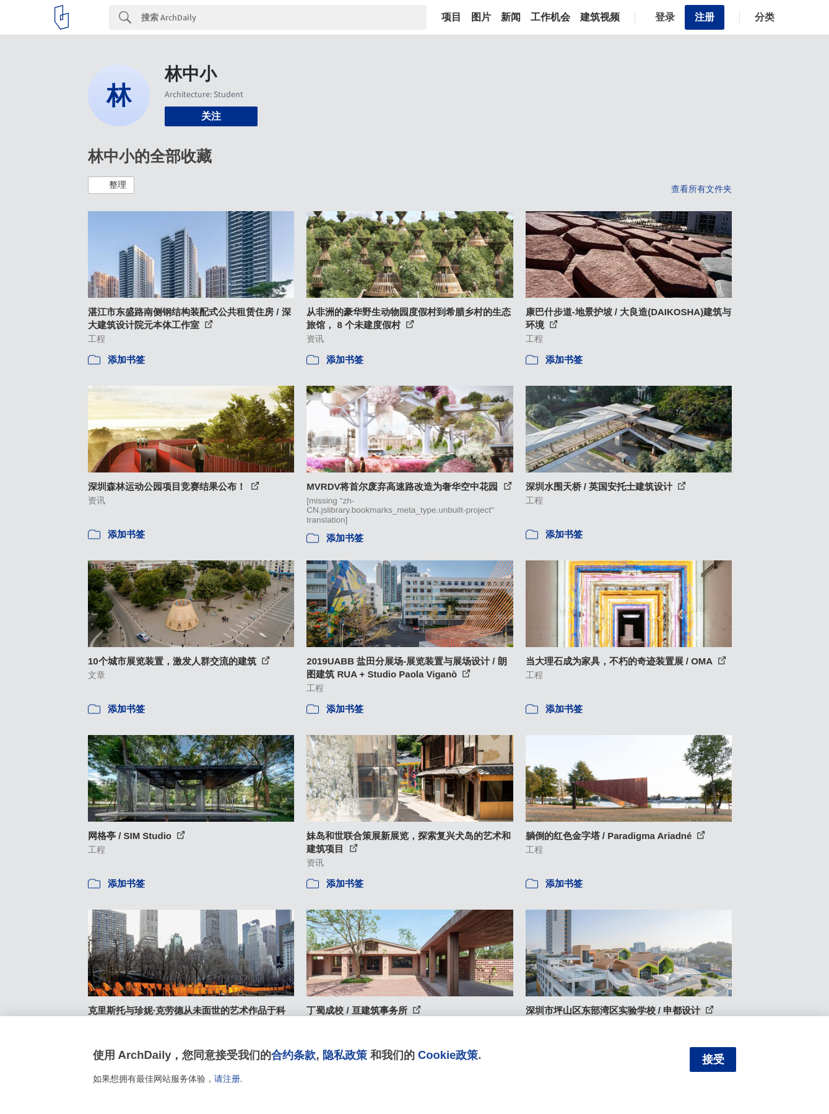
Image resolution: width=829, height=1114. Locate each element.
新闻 (511, 17)
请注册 (227, 1079)
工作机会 (550, 17)
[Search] (284, 17)
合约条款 (293, 1054)
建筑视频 (600, 17)
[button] (111, 185)
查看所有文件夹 (701, 189)
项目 (451, 17)
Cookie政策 (448, 1054)
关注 (211, 116)
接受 (713, 1059)
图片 (481, 17)
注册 (704, 17)
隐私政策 (345, 1054)
